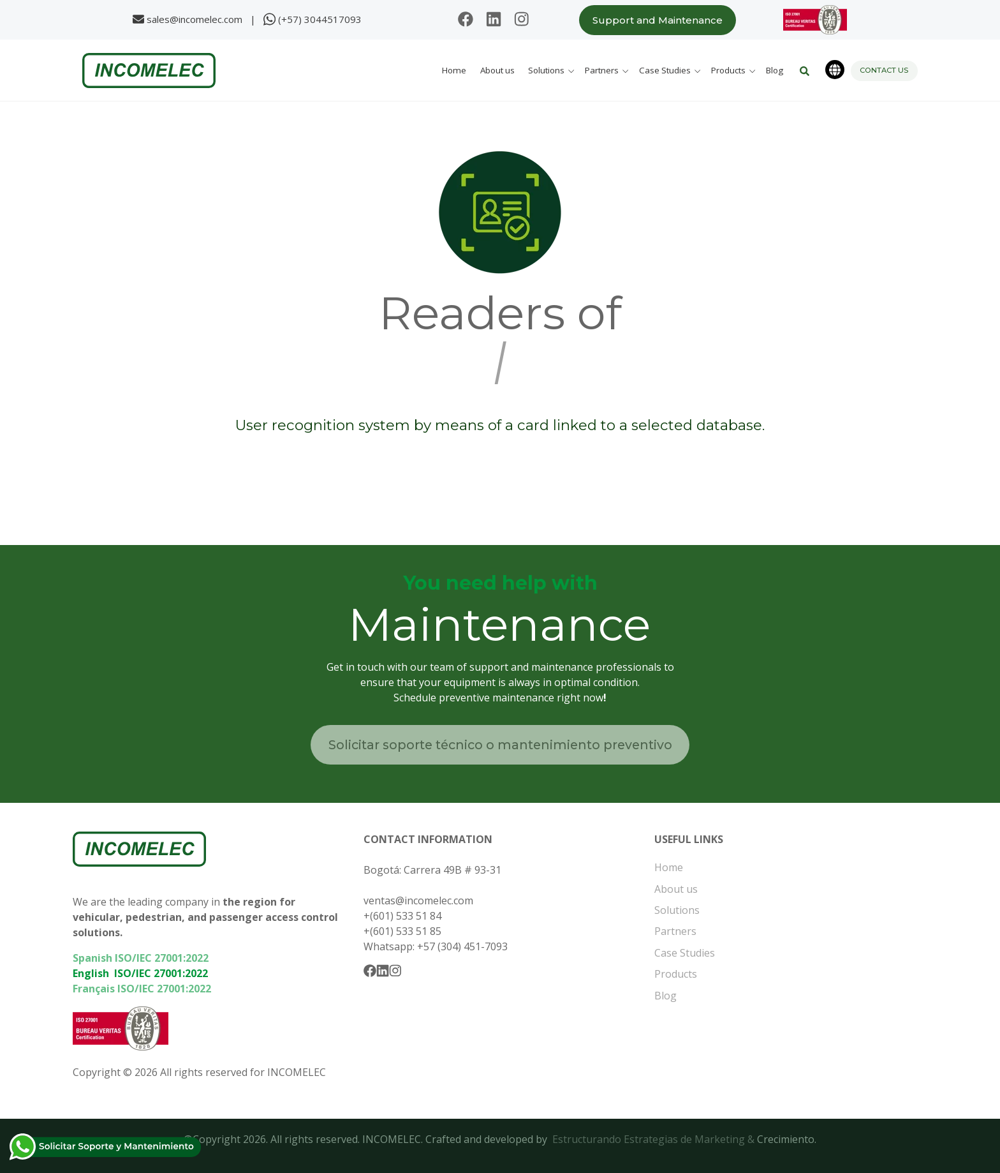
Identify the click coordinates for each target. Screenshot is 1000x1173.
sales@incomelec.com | (204, 18)
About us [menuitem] (676, 889)
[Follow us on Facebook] (465, 20)
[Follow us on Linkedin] (493, 20)
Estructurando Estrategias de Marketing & (654, 1139)
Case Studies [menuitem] (684, 953)
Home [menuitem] (668, 867)
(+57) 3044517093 (320, 18)
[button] (553, 71)
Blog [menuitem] (665, 996)
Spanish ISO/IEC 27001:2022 (141, 958)
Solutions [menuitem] (677, 910)
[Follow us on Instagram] (521, 20)
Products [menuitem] (675, 974)
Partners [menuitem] (675, 931)
